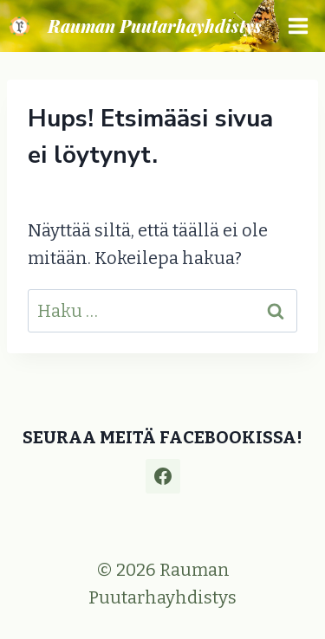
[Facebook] (163, 476)
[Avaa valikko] (297, 26)
